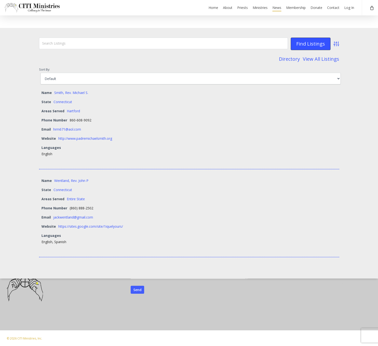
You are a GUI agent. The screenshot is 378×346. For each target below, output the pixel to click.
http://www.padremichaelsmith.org (85, 138)
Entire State (76, 199)
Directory (289, 59)
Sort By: (44, 69)
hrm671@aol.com (67, 129)
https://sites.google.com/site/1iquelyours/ (90, 226)
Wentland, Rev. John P (71, 180)
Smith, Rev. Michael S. (71, 92)
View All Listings (321, 59)
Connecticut (63, 102)
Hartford (73, 111)
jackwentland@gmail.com (73, 217)
